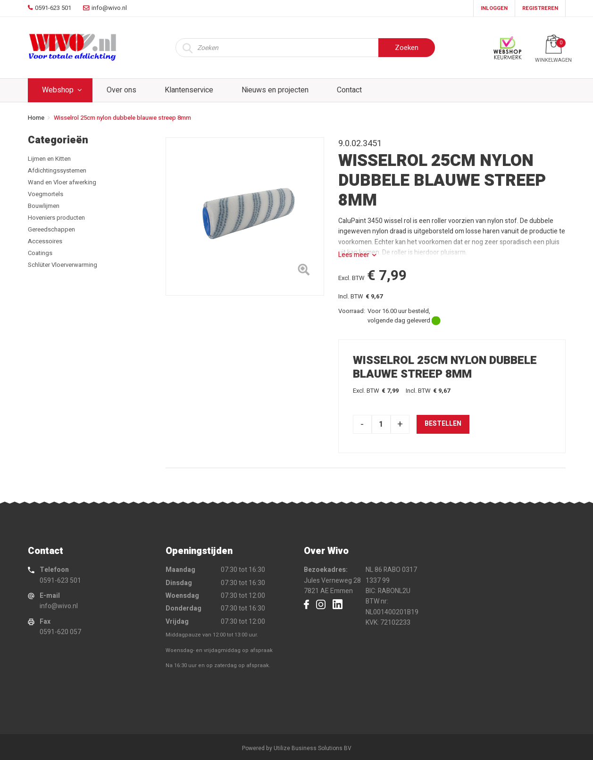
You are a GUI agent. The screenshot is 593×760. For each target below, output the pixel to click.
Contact (349, 90)
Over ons (121, 90)
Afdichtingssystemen (57, 170)
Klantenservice (189, 90)
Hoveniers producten (56, 217)
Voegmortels (45, 194)
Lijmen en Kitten (49, 158)
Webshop (58, 90)
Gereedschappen (51, 229)
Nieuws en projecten (275, 90)
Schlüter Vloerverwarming (62, 264)
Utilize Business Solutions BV (312, 748)
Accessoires (45, 241)
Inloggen (494, 8)
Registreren (540, 8)
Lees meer (353, 255)
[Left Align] (303, 271)
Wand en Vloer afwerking (62, 182)
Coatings (40, 252)
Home (36, 117)
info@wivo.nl (59, 606)
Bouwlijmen (43, 205)
